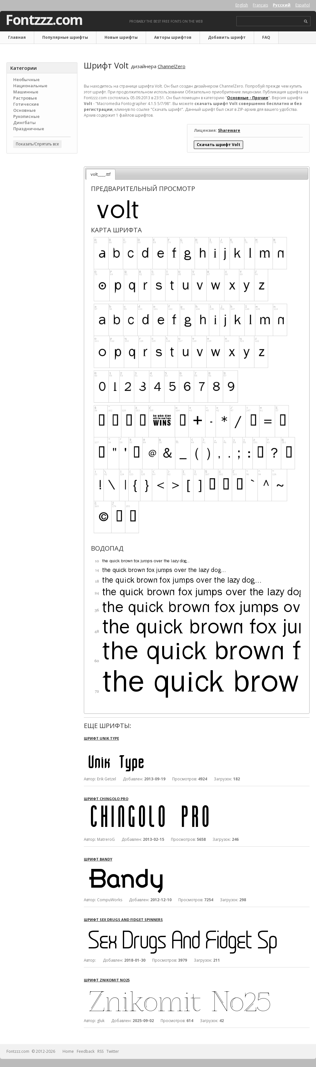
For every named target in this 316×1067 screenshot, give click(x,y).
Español (302, 5)
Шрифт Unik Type (101, 738)
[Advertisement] (41, 262)
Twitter (112, 1051)
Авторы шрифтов (173, 37)
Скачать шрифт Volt (218, 144)
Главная (17, 37)
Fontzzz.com (44, 19)
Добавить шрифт (227, 37)
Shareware (229, 130)
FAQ (266, 37)
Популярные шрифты (65, 37)
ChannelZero (171, 66)
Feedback (85, 1051)
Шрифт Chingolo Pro (106, 798)
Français (260, 5)
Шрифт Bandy (98, 859)
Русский (282, 5)
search (306, 21)
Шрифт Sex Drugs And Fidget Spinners (123, 919)
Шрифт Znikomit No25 (107, 979)
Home (68, 1051)
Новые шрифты (121, 37)
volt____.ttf (101, 174)
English (241, 5)
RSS (100, 1051)
